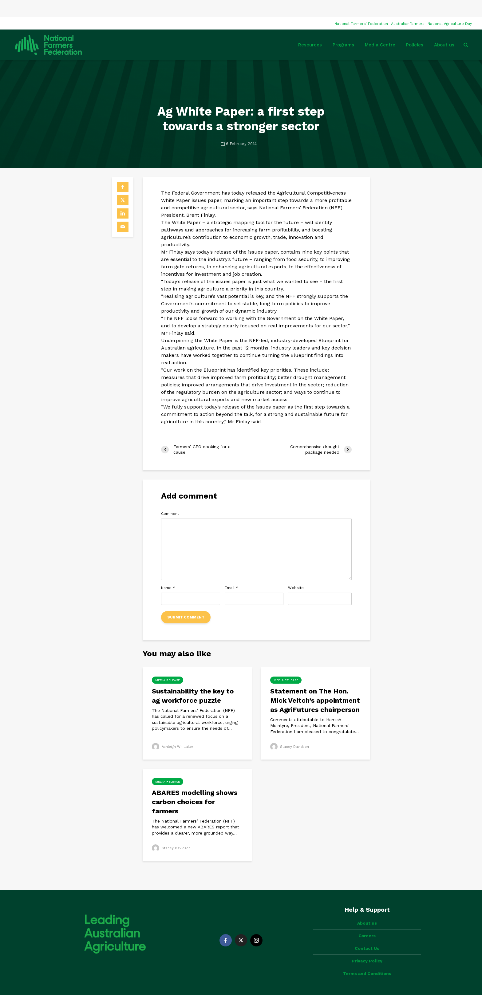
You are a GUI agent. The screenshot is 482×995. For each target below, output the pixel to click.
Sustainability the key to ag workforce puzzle (193, 678)
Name (168, 570)
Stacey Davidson (290, 729)
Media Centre (380, 27)
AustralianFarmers (408, 6)
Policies (414, 27)
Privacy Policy (367, 933)
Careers (367, 908)
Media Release (167, 663)
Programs (343, 27)
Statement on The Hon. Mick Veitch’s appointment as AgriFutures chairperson (315, 683)
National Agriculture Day (450, 6)
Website (296, 570)
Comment (170, 496)
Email (231, 570)
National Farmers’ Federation (361, 6)
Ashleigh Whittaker (174, 729)
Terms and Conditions (367, 945)
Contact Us (367, 920)
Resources (310, 27)
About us (444, 27)
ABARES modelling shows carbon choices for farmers (194, 785)
